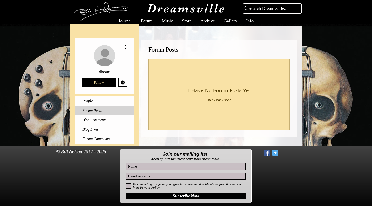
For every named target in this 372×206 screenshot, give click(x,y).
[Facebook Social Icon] (267, 153)
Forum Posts (92, 110)
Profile (87, 101)
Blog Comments (94, 120)
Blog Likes (90, 129)
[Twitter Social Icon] (275, 153)
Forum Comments (96, 139)
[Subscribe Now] (186, 196)
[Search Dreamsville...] (270, 9)
